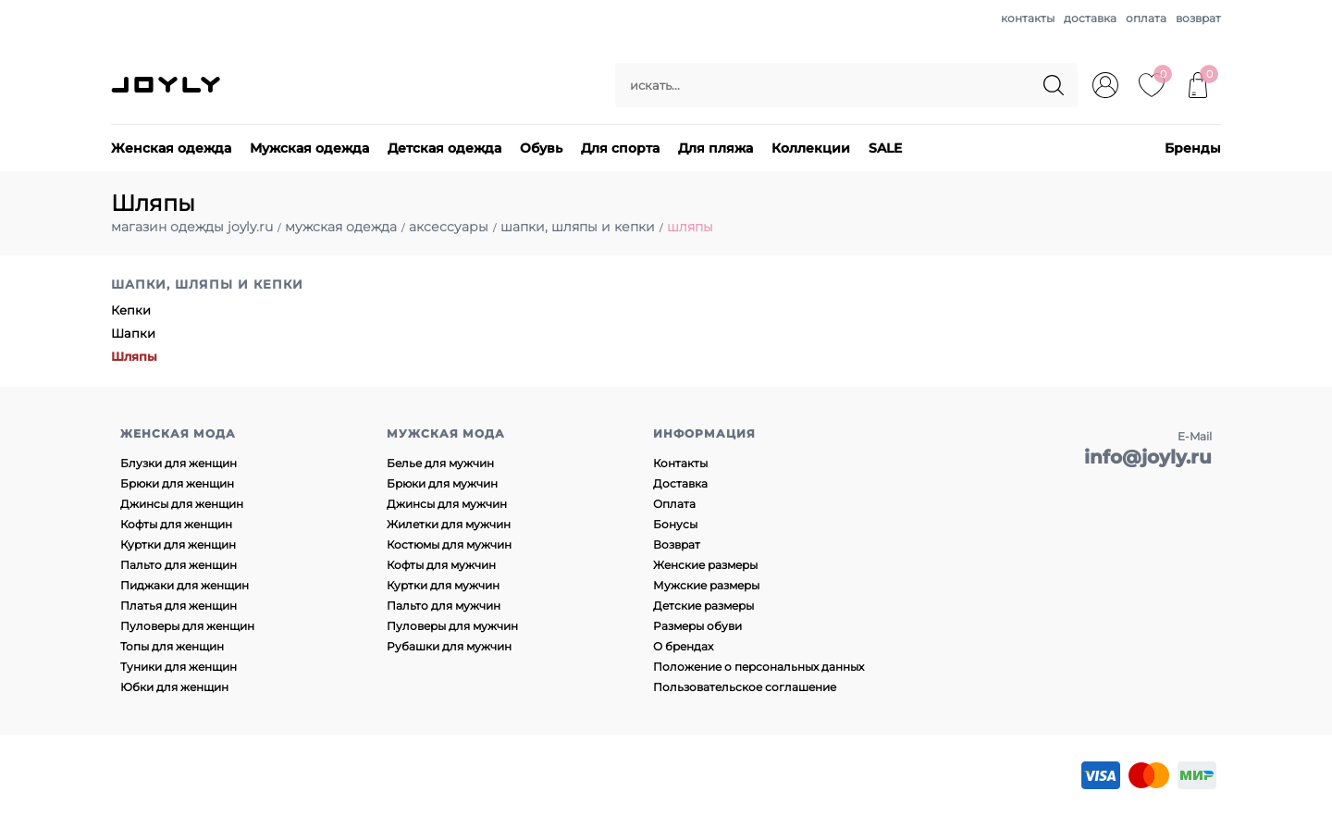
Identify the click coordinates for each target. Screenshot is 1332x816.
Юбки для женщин (174, 687)
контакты (1027, 18)
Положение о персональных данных (758, 667)
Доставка (680, 483)
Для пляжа (715, 148)
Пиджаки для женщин (184, 585)
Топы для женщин (172, 646)
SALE (885, 148)
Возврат (676, 544)
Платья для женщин (178, 605)
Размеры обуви (697, 626)
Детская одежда (444, 148)
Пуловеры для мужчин (452, 626)
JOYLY (167, 85)
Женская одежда (171, 148)
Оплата (674, 504)
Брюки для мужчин (442, 483)
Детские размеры (703, 605)
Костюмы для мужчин (449, 544)
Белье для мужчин (440, 463)
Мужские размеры (706, 585)
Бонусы (675, 524)
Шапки (133, 333)
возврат (1198, 18)
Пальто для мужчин (443, 605)
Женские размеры (705, 565)
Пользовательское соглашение (744, 687)
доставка (1090, 18)
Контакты (680, 463)
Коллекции (810, 148)
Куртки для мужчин (443, 585)
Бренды (1193, 148)
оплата (1146, 18)
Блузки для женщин (178, 463)
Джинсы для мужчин (447, 504)
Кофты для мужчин (441, 565)
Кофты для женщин (176, 524)
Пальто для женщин (178, 565)
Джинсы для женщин (181, 504)
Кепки (131, 310)
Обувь (541, 148)
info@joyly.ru (1148, 457)
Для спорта (620, 148)
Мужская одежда (309, 148)
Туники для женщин (178, 667)
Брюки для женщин (177, 483)
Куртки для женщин (178, 544)
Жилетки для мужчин (449, 524)
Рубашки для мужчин (449, 646)
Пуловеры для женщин (187, 626)
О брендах (683, 646)
